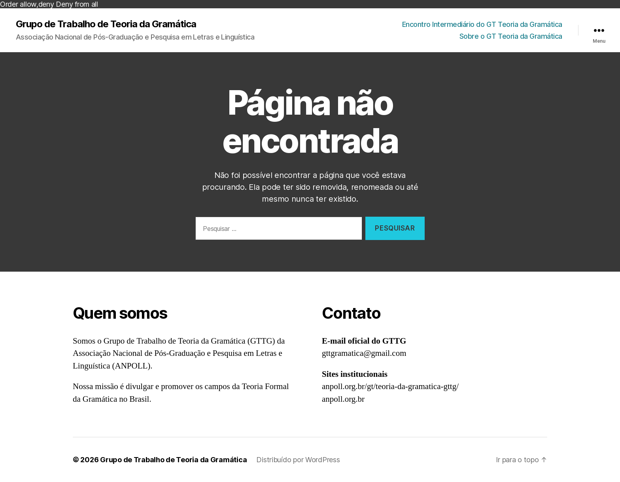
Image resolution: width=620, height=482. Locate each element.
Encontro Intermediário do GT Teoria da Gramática (482, 24)
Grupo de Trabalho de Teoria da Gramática (106, 24)
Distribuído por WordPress (298, 460)
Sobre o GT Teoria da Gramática (510, 36)
